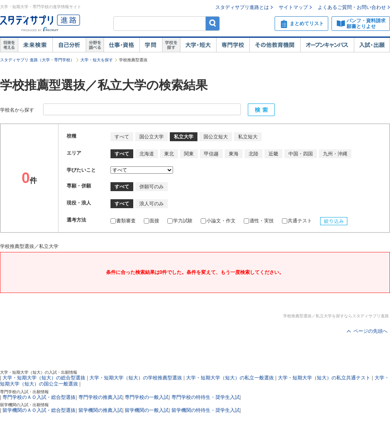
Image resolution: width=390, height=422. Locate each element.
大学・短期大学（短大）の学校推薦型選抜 (135, 378)
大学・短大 (198, 45)
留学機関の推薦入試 (100, 410)
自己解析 (69, 45)
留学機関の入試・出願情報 (24, 405)
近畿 (273, 154)
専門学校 (232, 45)
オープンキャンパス (327, 45)
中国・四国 (300, 154)
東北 (169, 154)
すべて (122, 137)
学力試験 (180, 221)
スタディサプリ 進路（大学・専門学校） (37, 60)
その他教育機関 (274, 45)
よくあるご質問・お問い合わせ (352, 7)
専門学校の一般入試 (147, 397)
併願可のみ (151, 186)
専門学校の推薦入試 (100, 397)
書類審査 (123, 221)
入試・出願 (372, 45)
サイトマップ (293, 7)
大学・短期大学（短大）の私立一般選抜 (230, 378)
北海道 (146, 154)
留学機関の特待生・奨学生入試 (205, 410)
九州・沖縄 (335, 154)
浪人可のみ (151, 204)
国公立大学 (151, 137)
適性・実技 (259, 221)
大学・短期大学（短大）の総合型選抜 (43, 378)
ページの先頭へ (370, 331)
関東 (189, 154)
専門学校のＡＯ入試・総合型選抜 (39, 397)
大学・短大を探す (96, 60)
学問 (150, 45)
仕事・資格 (121, 45)
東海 (233, 154)
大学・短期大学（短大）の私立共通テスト (324, 378)
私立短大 (248, 137)
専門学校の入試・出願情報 (24, 392)
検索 (213, 23)
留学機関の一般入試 (147, 410)
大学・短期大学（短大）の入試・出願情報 (38, 372)
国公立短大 (216, 137)
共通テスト (297, 221)
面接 (151, 221)
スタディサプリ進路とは (242, 7)
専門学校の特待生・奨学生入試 (205, 397)
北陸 (253, 154)
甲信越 (211, 154)
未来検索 (35, 45)
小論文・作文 (218, 221)
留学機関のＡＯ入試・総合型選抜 (39, 410)
